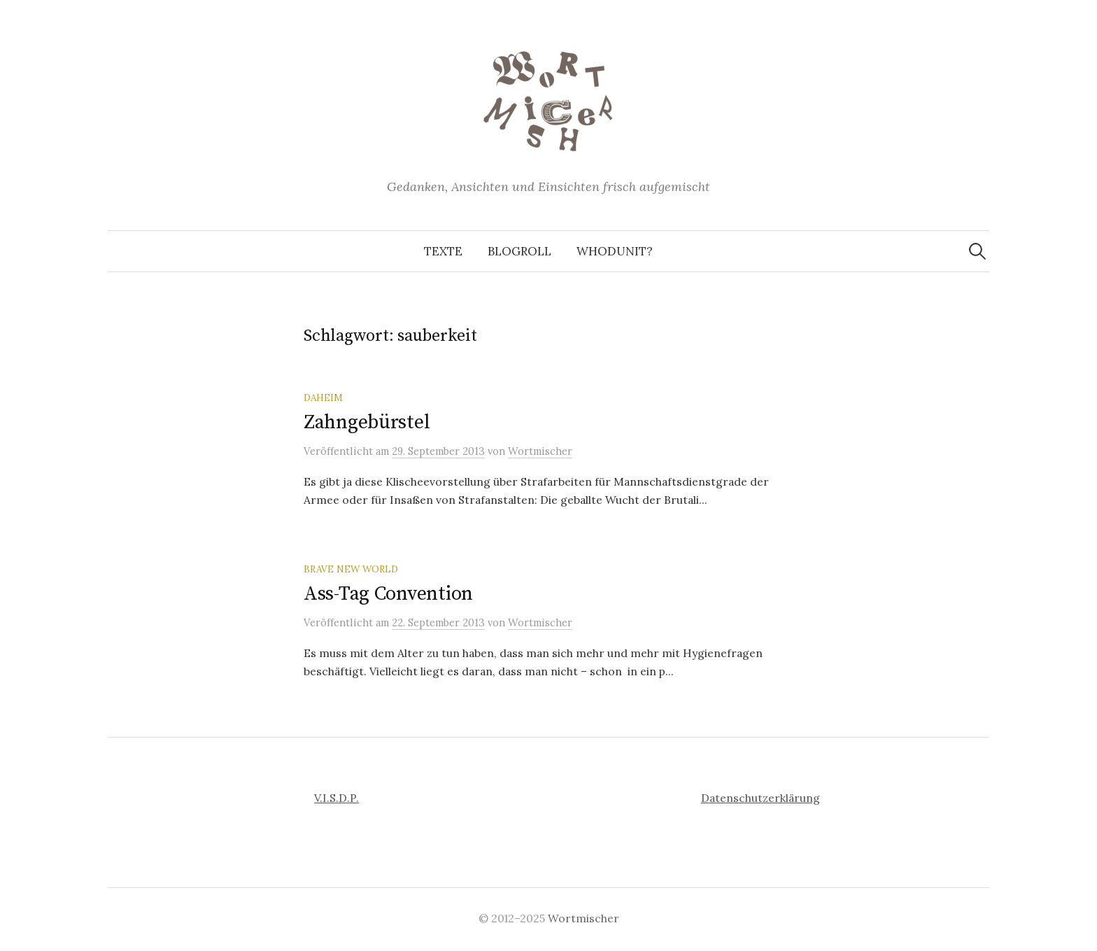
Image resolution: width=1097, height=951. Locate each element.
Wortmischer (583, 918)
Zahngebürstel (367, 422)
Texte (443, 251)
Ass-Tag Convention (388, 594)
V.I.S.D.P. (336, 798)
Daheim (323, 397)
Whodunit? (614, 251)
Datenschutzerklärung (760, 798)
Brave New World (351, 569)
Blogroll (519, 251)
